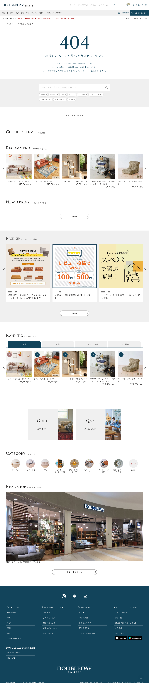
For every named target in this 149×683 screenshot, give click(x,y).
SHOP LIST (125, 13)
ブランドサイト (121, 609)
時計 (27, 13)
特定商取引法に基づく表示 (122, 679)
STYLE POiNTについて (135, 18)
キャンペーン (59, 99)
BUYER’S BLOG (13, 649)
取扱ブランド (45, 99)
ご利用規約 (84, 679)
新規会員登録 (84, 625)
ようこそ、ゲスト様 (140, 5)
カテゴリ (53, 95)
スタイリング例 (96, 95)
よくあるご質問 (49, 614)
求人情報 (118, 625)
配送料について (49, 620)
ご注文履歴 (83, 614)
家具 (11, 13)
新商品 (43, 95)
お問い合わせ (48, 630)
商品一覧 (5, 13)
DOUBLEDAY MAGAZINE (54, 13)
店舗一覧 (118, 614)
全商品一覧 (11, 609)
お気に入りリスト (86, 620)
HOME (8, 24)
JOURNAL (11, 655)
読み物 (71, 99)
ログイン (82, 609)
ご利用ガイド (48, 609)
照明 (22, 13)
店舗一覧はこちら (74, 569)
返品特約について (50, 625)
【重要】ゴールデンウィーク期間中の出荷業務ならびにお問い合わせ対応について (46, 18)
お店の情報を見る (140, 13)
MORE (74, 213)
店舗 (62, 95)
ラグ (17, 13)
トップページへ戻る (74, 115)
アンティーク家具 (37, 13)
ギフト (71, 95)
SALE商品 (82, 95)
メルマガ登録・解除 (87, 630)
